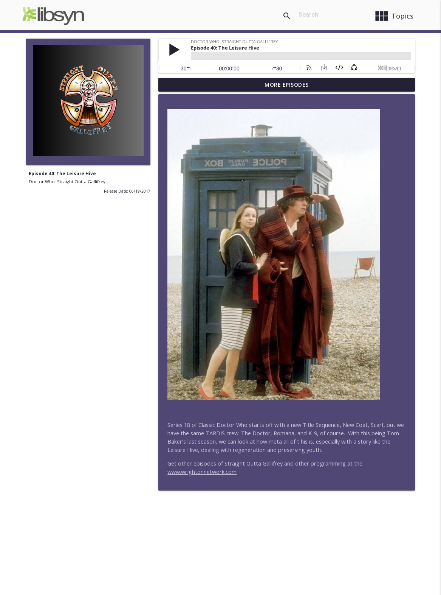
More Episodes (287, 84)
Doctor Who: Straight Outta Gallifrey (67, 181)
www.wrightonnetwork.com (202, 471)
